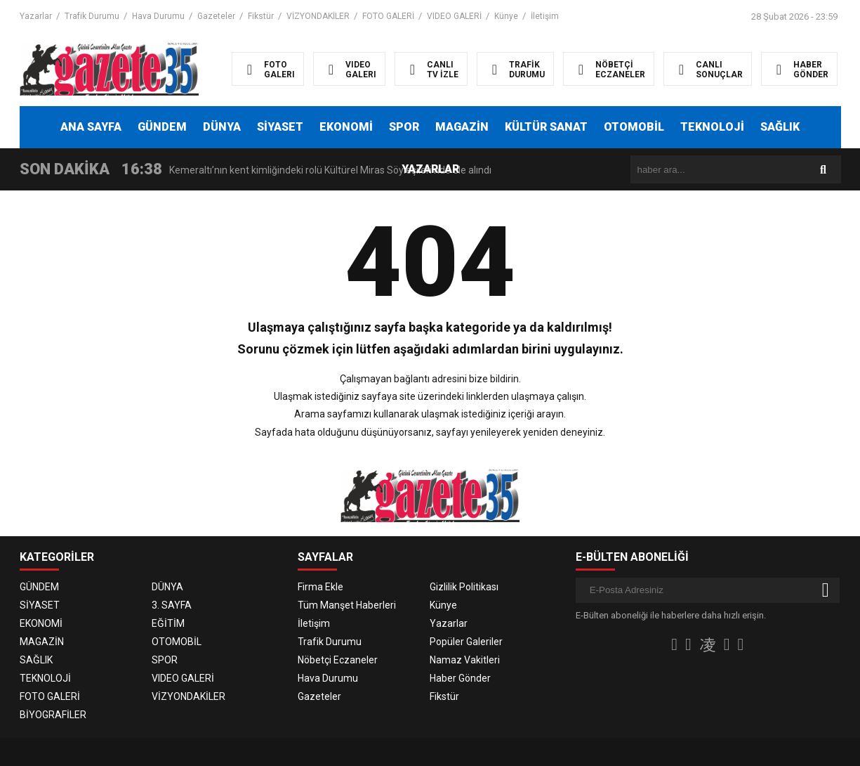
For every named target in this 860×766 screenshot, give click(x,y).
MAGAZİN (462, 127)
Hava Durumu (158, 16)
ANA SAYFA (90, 127)
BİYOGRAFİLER (53, 714)
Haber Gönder (460, 678)
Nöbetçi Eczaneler (338, 660)
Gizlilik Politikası (464, 586)
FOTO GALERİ (388, 16)
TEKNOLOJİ (712, 127)
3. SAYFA (172, 605)
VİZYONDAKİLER (318, 16)
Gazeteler (216, 16)
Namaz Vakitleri (465, 660)
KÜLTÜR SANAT (546, 127)
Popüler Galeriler (466, 641)
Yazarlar (36, 16)
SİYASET (280, 127)
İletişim (545, 16)
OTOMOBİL (634, 127)
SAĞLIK (780, 127)
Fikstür (261, 16)
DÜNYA (222, 127)
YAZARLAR (430, 169)
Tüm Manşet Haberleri (347, 605)
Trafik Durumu (92, 16)
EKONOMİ (346, 127)
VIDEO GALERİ (454, 16)
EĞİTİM (168, 623)
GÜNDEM (162, 127)
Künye (506, 16)
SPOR (404, 127)
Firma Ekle (320, 586)
